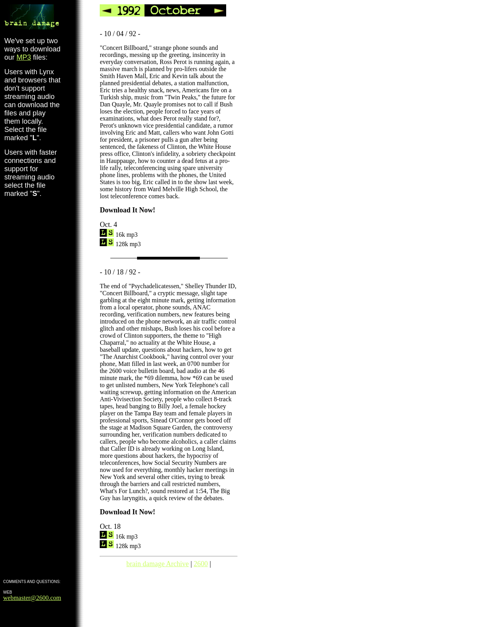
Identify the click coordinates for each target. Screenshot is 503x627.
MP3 (23, 57)
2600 (201, 564)
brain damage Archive (157, 564)
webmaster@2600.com (32, 597)
